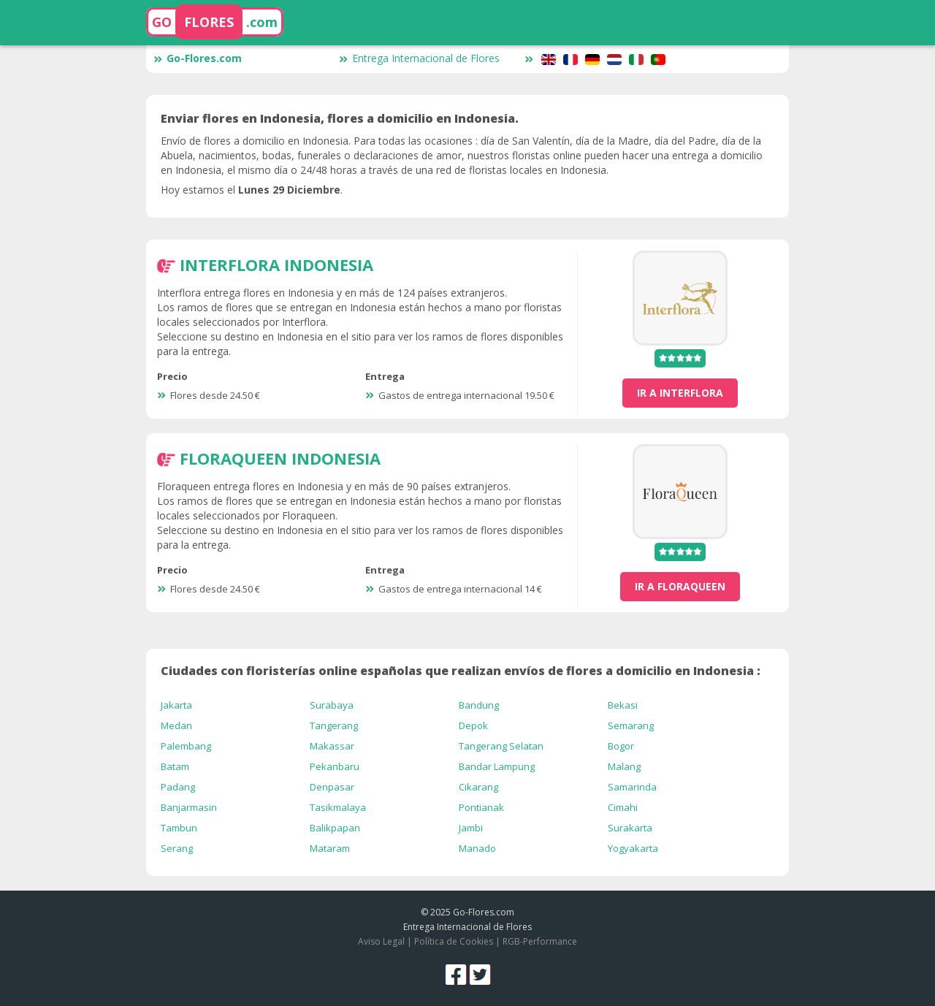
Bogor (621, 745)
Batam (175, 766)
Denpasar (332, 786)
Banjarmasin (189, 807)
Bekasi (623, 705)
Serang (177, 848)
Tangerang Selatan (501, 745)
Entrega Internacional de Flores (419, 58)
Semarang (631, 725)
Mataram (330, 848)
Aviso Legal (381, 941)
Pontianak (481, 807)
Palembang (186, 745)
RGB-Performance (540, 941)
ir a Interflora (680, 393)
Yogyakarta (633, 848)
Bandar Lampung (497, 766)
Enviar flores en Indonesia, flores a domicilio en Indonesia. (340, 118)
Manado (477, 848)
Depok (473, 725)
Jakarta (176, 705)
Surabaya (332, 705)
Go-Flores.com (197, 58)
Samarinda (632, 786)
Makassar (332, 745)
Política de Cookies (453, 941)
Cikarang (478, 786)
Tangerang (334, 725)
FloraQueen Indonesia (280, 458)
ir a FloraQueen (680, 586)
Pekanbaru (334, 766)
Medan (176, 725)
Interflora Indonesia (276, 264)
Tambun (179, 827)
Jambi (471, 827)
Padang (178, 786)
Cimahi (623, 807)
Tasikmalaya (338, 807)
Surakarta (630, 827)
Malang (624, 766)
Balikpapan (335, 827)
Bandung (479, 705)
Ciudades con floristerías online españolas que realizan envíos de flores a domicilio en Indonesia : (460, 671)
